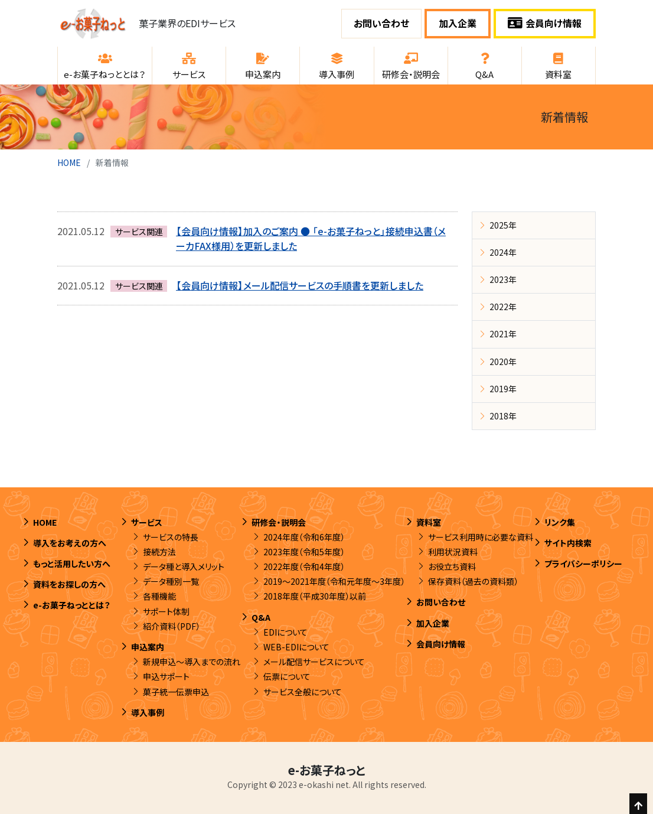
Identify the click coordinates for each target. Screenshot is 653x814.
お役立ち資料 (452, 566)
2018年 (503, 416)
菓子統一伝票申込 (176, 692)
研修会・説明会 (279, 522)
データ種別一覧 (171, 581)
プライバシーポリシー (583, 563)
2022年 (503, 306)
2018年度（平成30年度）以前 (314, 596)
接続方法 (159, 552)
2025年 (503, 225)
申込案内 (147, 647)
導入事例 (147, 712)
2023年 (503, 279)
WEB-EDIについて (296, 647)
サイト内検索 (568, 543)
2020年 (503, 361)
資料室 (428, 522)
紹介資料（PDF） (171, 626)
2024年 (503, 252)
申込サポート (166, 676)
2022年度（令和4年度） (304, 566)
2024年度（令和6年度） (304, 537)
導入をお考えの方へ (69, 543)
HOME (69, 162)
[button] (105, 65)
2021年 (503, 334)
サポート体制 (166, 611)
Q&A (261, 617)
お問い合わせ (381, 23)
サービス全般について (302, 692)
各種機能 (159, 596)
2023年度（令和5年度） (304, 552)
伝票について (287, 676)
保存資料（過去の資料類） (473, 581)
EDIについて (285, 632)
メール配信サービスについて (314, 662)
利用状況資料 (453, 552)
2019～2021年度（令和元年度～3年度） (334, 581)
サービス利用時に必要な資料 (480, 537)
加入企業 (457, 23)
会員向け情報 (545, 23)
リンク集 (559, 522)
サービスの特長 (170, 537)
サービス (146, 522)
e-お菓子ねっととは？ (71, 605)
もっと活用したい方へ (71, 563)
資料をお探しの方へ (69, 584)
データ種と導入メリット (183, 566)
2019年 (503, 389)
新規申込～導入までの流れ (191, 662)
